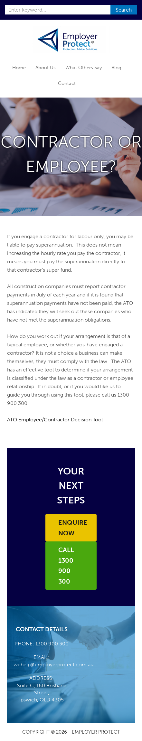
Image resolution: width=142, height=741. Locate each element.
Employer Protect (71, 39)
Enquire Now (72, 528)
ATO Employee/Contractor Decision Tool (55, 420)
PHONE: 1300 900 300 (41, 644)
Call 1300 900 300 (66, 565)
